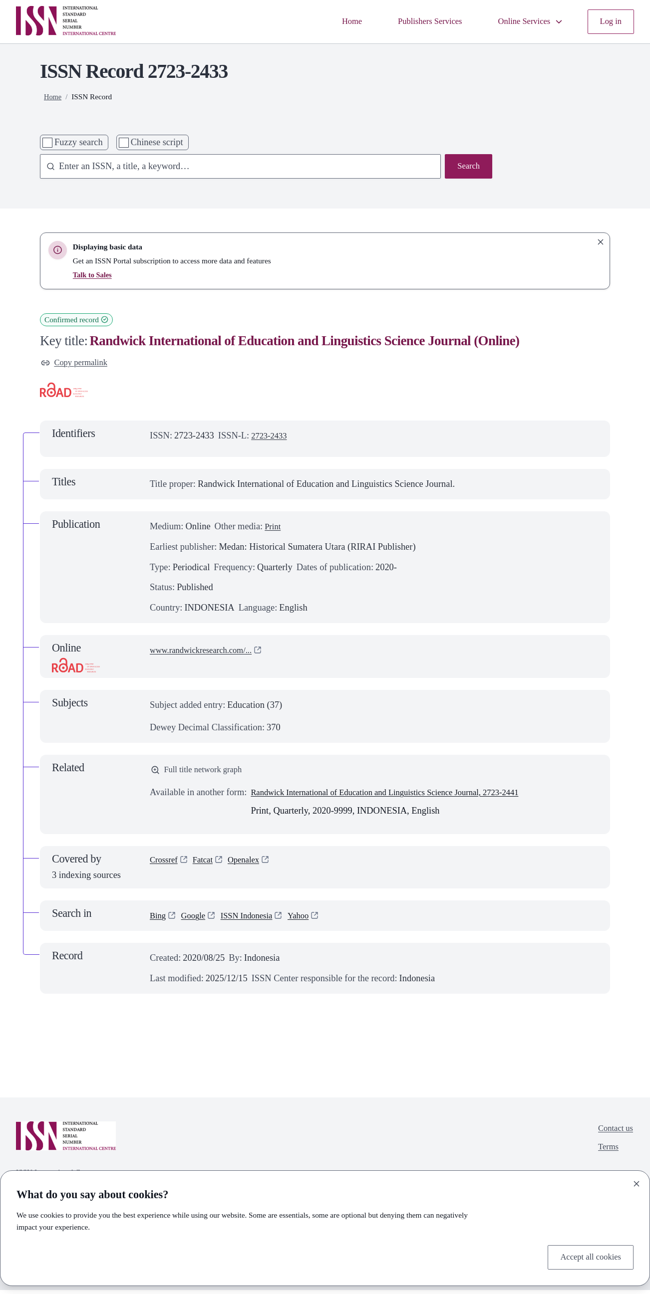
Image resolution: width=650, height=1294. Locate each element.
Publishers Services (417, 21)
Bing (159, 919)
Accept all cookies (587, 1256)
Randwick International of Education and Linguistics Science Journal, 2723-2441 (400, 796)
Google (196, 919)
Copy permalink (77, 364)
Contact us (613, 1133)
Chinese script (157, 142)
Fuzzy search (78, 142)
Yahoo (310, 919)
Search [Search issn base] (467, 167)
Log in (609, 21)
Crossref (165, 864)
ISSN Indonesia (254, 919)
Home (334, 21)
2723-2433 (271, 437)
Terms (605, 1153)
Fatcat (207, 864)
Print (274, 528)
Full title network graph (201, 773)
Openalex (251, 864)
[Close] (637, 1182)
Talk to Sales (93, 274)
